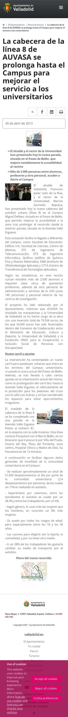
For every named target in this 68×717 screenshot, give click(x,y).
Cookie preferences (45, 698)
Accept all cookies (46, 679)
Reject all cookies (46, 688)
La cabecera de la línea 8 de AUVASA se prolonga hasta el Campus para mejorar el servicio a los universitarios (34, 27)
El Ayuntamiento (16, 24)
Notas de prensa (36, 24)
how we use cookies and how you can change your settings (17, 704)
